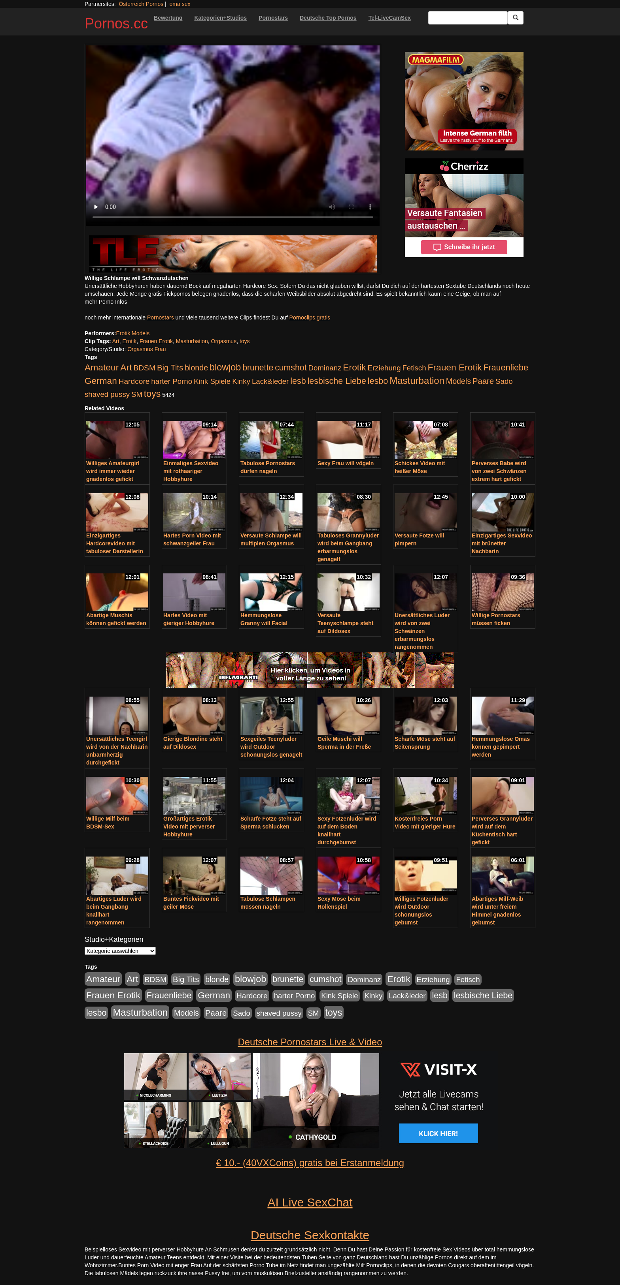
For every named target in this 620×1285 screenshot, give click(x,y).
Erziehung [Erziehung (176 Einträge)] (384, 368)
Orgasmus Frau (146, 349)
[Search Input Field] (468, 17)
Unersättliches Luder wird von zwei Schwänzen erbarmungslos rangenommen (422, 631)
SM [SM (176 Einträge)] (136, 394)
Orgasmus (224, 341)
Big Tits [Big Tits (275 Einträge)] (170, 367)
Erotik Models (132, 333)
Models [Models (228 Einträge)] (458, 381)
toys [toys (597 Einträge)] (152, 394)
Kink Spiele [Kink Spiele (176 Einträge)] (212, 381)
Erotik (129, 341)
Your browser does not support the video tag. (233, 135)
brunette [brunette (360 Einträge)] (257, 367)
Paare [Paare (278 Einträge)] (483, 381)
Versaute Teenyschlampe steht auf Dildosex (345, 623)
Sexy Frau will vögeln (346, 463)
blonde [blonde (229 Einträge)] (196, 367)
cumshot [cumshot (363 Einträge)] (290, 367)
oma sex (180, 4)
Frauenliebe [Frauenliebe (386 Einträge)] (505, 367)
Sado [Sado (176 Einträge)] (504, 381)
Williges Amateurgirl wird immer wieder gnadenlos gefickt (113, 471)
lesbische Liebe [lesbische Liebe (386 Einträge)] (337, 381)
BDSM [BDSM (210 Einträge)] (144, 368)
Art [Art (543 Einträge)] (126, 367)
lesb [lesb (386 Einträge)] (298, 381)
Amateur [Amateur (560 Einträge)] (102, 367)
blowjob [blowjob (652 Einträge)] (225, 367)
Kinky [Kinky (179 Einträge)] (241, 381)
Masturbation (192, 341)
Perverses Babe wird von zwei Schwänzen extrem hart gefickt (499, 471)
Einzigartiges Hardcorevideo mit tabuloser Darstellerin (114, 543)
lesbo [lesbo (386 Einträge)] (378, 381)
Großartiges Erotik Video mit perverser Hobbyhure (189, 826)
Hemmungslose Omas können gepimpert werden (501, 747)
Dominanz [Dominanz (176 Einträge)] (324, 368)
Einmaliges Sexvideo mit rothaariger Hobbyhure (190, 471)
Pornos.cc (116, 23)
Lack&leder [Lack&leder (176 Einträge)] (270, 381)
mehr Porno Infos (106, 302)
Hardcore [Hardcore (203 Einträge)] (134, 381)
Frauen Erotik (156, 341)
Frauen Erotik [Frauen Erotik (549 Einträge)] (454, 367)
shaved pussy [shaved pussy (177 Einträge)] (107, 394)
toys (245, 341)
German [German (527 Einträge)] (101, 381)
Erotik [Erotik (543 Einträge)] (354, 367)
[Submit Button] (516, 17)
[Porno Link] (233, 253)
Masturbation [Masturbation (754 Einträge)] (416, 380)
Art (115, 341)
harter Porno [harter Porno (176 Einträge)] (171, 381)
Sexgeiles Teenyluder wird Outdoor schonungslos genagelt (271, 747)
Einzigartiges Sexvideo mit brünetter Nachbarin (502, 543)
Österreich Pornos (141, 4)
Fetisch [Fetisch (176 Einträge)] (414, 368)
